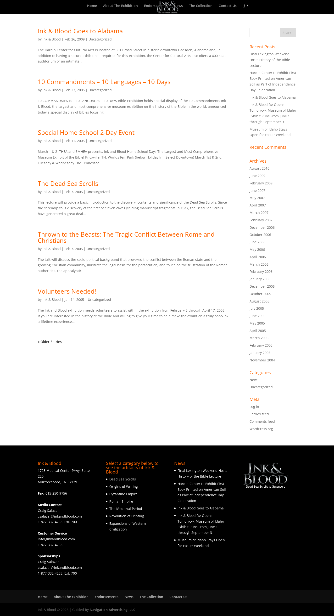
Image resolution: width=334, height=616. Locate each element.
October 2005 (260, 293)
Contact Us (228, 6)
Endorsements (156, 6)
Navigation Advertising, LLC (112, 609)
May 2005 (257, 323)
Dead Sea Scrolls (122, 479)
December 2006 (262, 227)
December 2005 (262, 286)
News (178, 6)
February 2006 (261, 271)
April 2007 (258, 205)
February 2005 (261, 345)
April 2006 (258, 257)
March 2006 (259, 264)
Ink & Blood (52, 39)
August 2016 (259, 168)
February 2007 (261, 220)
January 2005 (260, 352)
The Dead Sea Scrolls (68, 183)
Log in (254, 406)
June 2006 (257, 242)
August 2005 (259, 301)
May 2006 (257, 249)
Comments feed (262, 421)
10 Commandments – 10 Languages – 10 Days (104, 81)
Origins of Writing (123, 486)
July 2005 (257, 308)
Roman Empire (121, 501)
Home (92, 6)
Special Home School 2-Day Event (86, 132)
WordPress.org (261, 429)
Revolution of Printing (126, 516)
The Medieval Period (125, 508)
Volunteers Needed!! (68, 291)
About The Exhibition (120, 6)
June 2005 (257, 316)
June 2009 (257, 175)
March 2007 (259, 212)
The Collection (200, 6)
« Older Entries (50, 341)
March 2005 (259, 338)
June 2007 (257, 190)
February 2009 (261, 183)
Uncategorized (100, 39)
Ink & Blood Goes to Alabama (80, 31)
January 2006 (260, 279)
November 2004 (262, 360)
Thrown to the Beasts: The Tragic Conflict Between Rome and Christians (126, 237)
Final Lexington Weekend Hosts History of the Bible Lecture (270, 60)
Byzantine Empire (123, 494)
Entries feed (259, 414)
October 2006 (260, 234)
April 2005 (258, 330)
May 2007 (257, 197)
